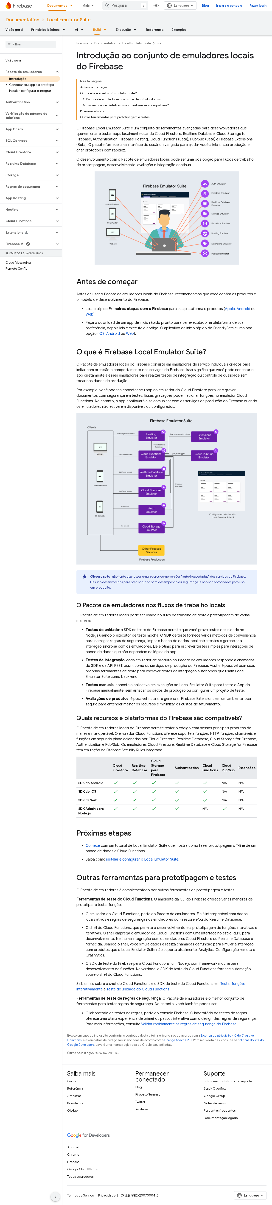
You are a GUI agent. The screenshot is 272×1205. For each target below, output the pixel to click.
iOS (101, 333)
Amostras (74, 1096)
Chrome (73, 1154)
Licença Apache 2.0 (178, 1040)
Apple (230, 309)
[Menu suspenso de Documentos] (72, 5)
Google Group (214, 1096)
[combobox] (125, 5)
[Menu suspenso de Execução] (136, 29)
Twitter (140, 1102)
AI (76, 30)
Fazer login (258, 5)
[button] (27, 72)
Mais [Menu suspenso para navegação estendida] (86, 5)
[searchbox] (31, 44)
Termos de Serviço (80, 1195)
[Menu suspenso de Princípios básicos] (65, 29)
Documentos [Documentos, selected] (57, 5)
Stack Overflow (215, 1088)
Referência (154, 30)
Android (243, 309)
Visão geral (14, 30)
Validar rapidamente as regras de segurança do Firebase (188, 1024)
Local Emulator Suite (69, 20)
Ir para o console (229, 5)
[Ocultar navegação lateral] (55, 1196)
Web (89, 314)
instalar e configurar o (142, 859)
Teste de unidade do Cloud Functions (138, 989)
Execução (123, 30)
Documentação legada (221, 1118)
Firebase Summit (147, 1094)
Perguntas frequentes (220, 1110)
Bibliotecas (75, 1103)
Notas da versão (215, 1103)
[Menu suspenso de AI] (83, 29)
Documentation (22, 20)
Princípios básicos (45, 30)
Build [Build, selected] (97, 30)
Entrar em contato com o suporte (228, 1081)
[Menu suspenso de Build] (106, 29)
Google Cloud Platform (84, 1169)
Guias (71, 1081)
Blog (205, 5)
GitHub (72, 1110)
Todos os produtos (80, 1176)
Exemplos (179, 30)
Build (160, 43)
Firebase (82, 43)
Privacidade (106, 1195)
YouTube (141, 1109)
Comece (93, 845)
